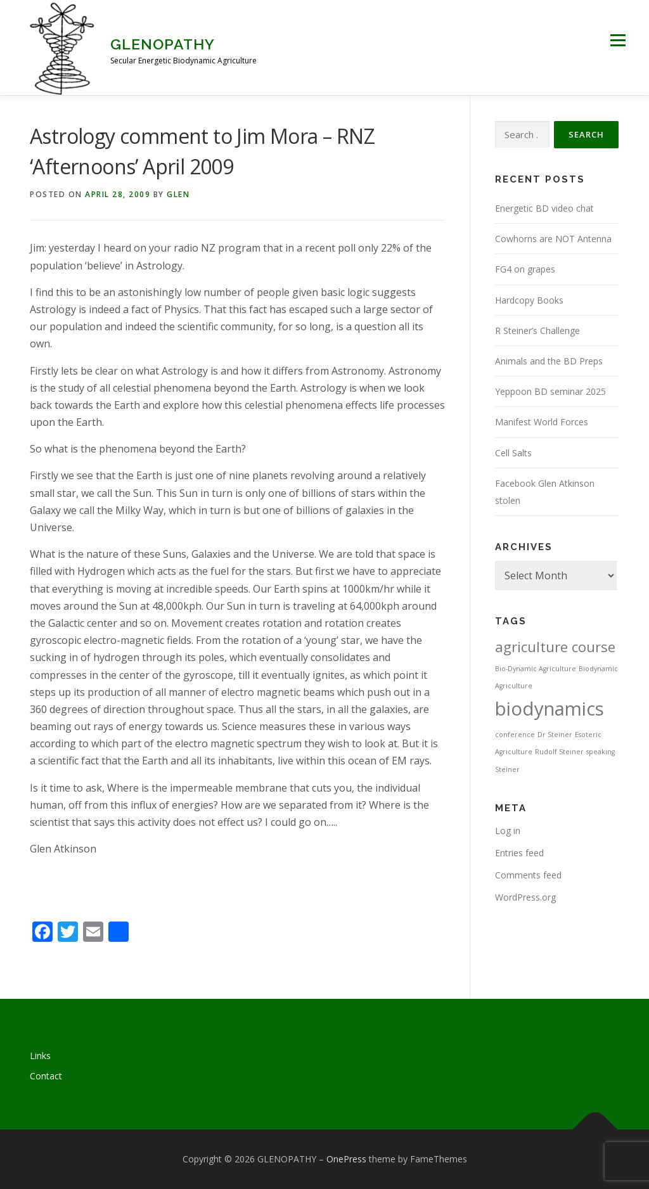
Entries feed (519, 853)
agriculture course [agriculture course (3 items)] (555, 647)
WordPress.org (525, 897)
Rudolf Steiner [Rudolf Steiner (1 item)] (559, 751)
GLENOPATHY (162, 44)
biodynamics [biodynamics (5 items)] (549, 708)
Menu (618, 40)
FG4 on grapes (525, 269)
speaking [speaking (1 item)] (600, 751)
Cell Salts (513, 453)
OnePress (346, 1159)
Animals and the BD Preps (549, 361)
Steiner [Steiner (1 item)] (507, 769)
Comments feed (528, 875)
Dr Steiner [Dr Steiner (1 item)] (554, 734)
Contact (46, 1076)
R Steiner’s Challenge (537, 331)
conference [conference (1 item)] (515, 734)
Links (40, 1056)
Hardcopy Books (529, 300)
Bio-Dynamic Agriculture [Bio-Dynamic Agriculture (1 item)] (535, 668)
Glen (178, 194)
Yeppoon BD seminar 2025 (550, 391)
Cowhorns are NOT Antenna (553, 239)
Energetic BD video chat (544, 208)
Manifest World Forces (541, 422)
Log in (507, 831)
